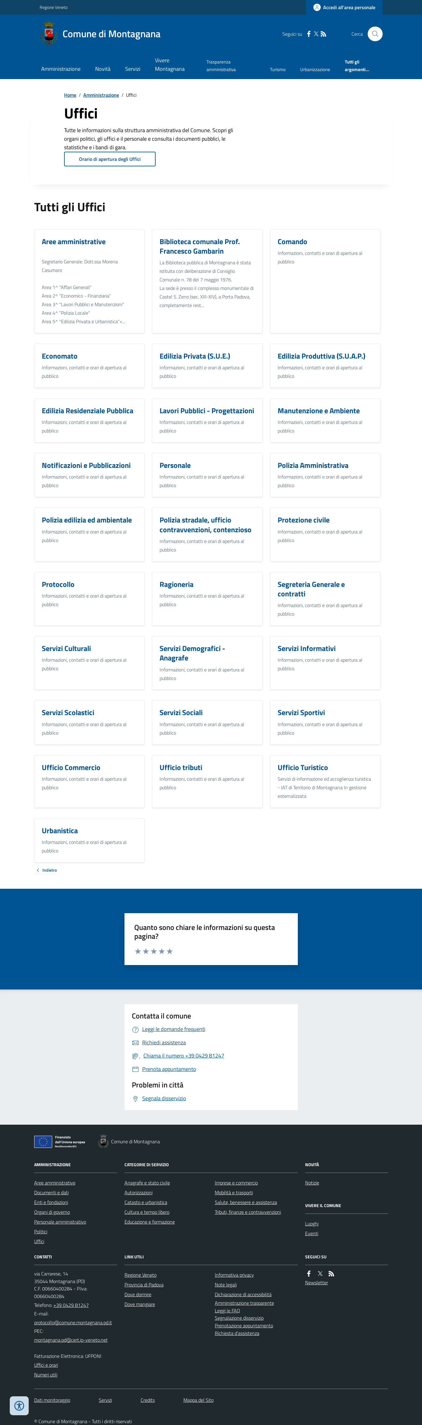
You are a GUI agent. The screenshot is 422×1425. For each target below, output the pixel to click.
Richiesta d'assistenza (237, 1333)
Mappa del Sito (198, 1400)
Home (70, 95)
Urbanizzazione (315, 69)
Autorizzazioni (138, 1192)
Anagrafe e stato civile (147, 1182)
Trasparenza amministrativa (221, 65)
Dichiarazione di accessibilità (243, 1294)
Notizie (312, 1182)
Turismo (278, 69)
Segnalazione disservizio (239, 1318)
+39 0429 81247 (71, 1305)
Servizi (132, 69)
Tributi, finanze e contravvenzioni (248, 1212)
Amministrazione (61, 69)
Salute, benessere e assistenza (246, 1202)
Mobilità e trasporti (234, 1192)
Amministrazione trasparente (244, 1303)
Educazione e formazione (149, 1221)
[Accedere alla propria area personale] (344, 7)
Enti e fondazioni (51, 1202)
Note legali (226, 1284)
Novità (102, 69)
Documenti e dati (51, 1192)
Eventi (311, 1233)
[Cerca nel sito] (372, 34)
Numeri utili (45, 1374)
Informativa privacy (234, 1275)
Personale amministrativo (60, 1221)
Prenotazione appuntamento (244, 1325)
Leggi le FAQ (227, 1310)
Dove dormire (137, 1294)
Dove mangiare (139, 1304)
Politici (40, 1231)
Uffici (39, 1241)
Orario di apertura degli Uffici (110, 159)
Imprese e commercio (236, 1182)
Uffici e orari (46, 1365)
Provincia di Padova (144, 1284)
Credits (148, 1400)
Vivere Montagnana (170, 64)
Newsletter (316, 1282)
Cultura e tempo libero (146, 1212)
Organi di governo (52, 1212)
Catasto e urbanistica (145, 1202)
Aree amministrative (54, 1182)
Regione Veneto (53, 7)
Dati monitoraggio (52, 1400)
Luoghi (312, 1223)
